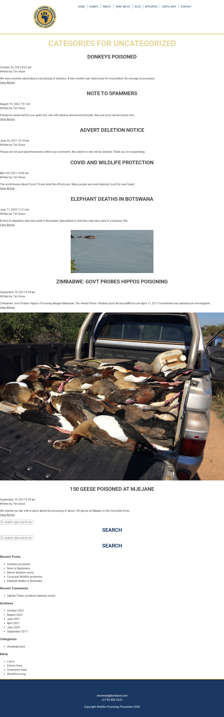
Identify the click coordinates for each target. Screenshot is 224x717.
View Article (7, 82)
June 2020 (13, 627)
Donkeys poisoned (112, 57)
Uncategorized (16, 646)
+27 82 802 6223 (112, 699)
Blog (138, 6)
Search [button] (112, 530)
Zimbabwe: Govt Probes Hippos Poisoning (112, 281)
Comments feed (17, 669)
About (107, 6)
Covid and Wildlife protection (112, 162)
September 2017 (17, 631)
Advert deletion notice (112, 130)
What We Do (123, 6)
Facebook (189, 22)
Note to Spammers (112, 93)
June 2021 (13, 619)
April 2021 (13, 623)
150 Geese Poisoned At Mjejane (112, 489)
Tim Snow (19, 71)
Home (81, 6)
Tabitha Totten (15, 595)
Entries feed (14, 665)
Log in (10, 661)
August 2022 (15, 614)
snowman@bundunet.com (112, 695)
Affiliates (151, 6)
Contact (186, 6)
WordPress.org (16, 674)
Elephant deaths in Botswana (112, 199)
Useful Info (169, 6)
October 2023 (15, 610)
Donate (94, 6)
